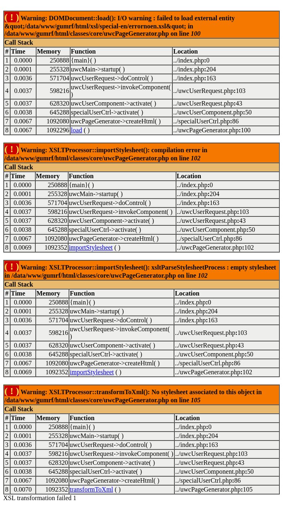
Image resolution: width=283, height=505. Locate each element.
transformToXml (91, 489)
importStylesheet (91, 247)
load (76, 130)
